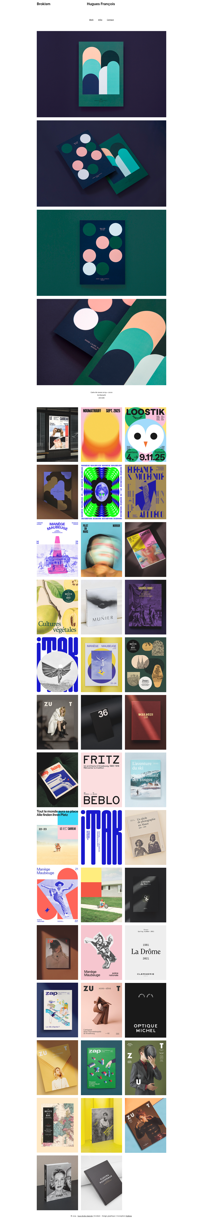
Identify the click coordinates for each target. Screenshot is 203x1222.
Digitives (129, 1216)
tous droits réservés (85, 1216)
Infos (100, 20)
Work (91, 20)
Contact (110, 20)
